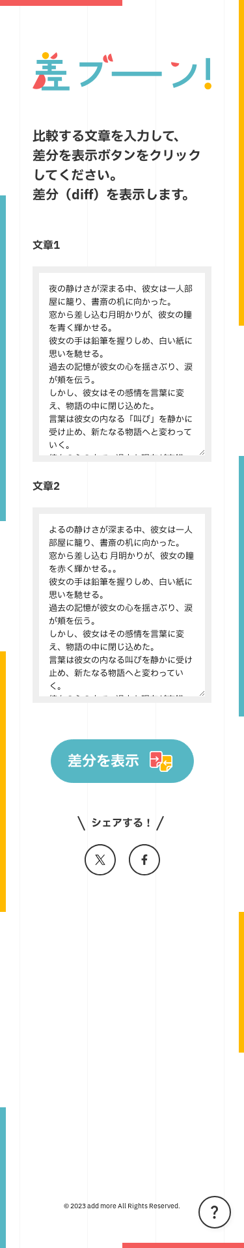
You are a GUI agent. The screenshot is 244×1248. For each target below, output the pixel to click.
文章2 (46, 486)
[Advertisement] (122, 1030)
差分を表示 (103, 762)
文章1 (46, 245)
